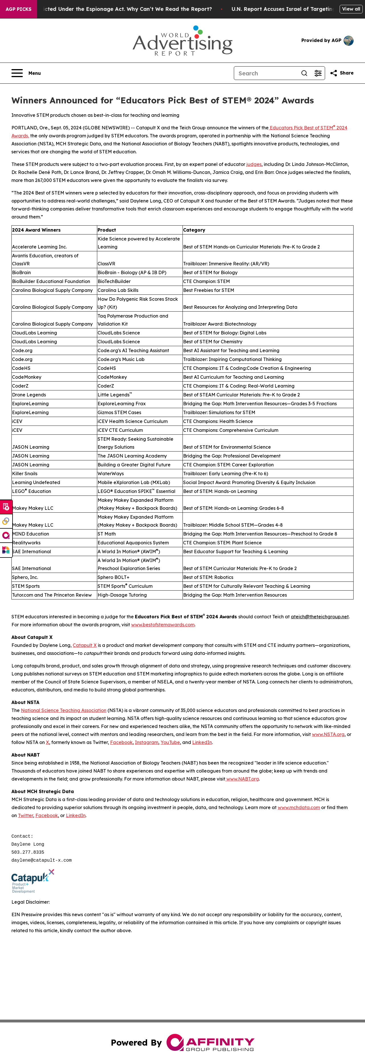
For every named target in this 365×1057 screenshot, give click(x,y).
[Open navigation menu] (26, 73)
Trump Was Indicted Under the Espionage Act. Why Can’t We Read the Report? (117, 9)
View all (351, 9)
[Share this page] (342, 73)
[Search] (265, 73)
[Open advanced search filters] (318, 73)
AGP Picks (18, 9)
